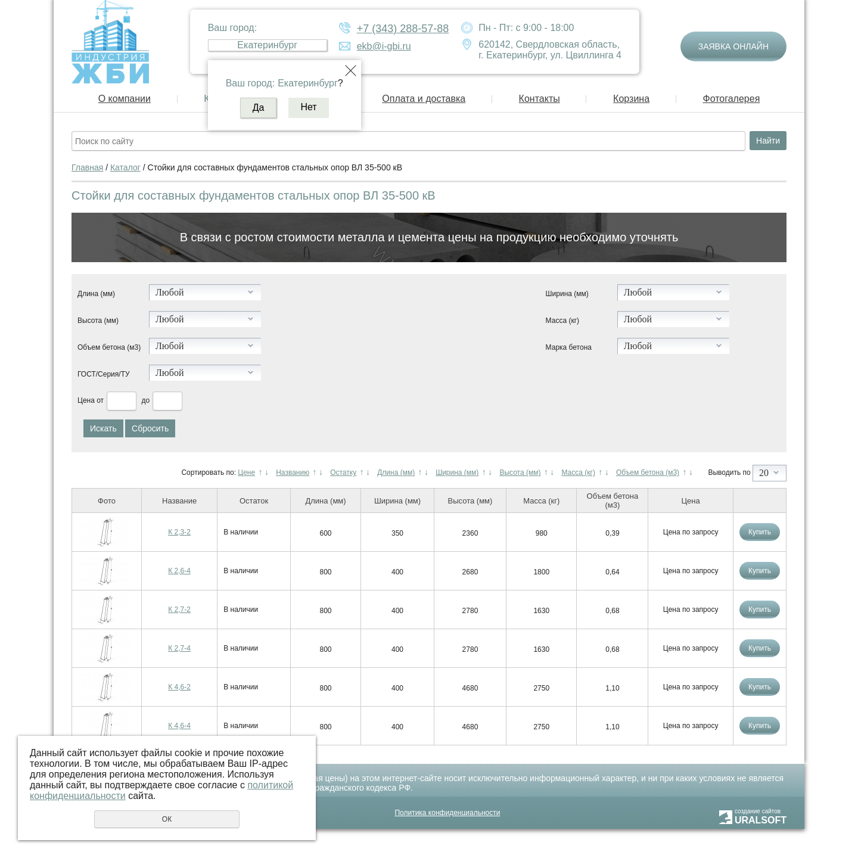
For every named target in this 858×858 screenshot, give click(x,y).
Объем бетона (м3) (109, 347)
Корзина (631, 99)
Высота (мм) (98, 320)
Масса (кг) (562, 320)
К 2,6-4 (179, 571)
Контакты (539, 99)
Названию (292, 472)
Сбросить (150, 428)
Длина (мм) (96, 294)
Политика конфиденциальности (447, 813)
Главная (87, 167)
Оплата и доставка (423, 99)
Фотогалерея (731, 99)
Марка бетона (569, 347)
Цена (86, 400)
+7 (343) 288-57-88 (403, 29)
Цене (246, 472)
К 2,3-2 (179, 532)
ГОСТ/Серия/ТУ (103, 374)
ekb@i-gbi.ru (384, 46)
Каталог (125, 167)
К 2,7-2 (179, 609)
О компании (124, 99)
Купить (759, 532)
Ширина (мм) (567, 294)
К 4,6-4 (179, 726)
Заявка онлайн (733, 46)
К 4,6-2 (179, 687)
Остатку (343, 472)
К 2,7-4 (179, 648)
